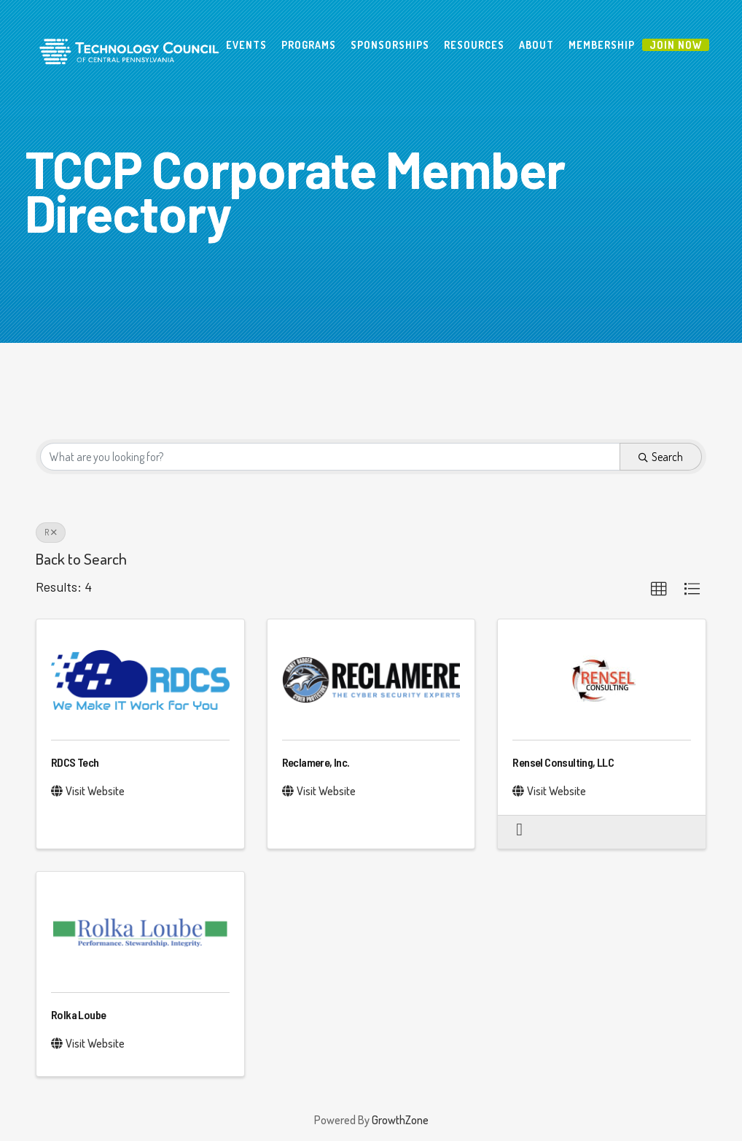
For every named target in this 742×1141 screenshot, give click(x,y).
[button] (658, 589)
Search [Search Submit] (660, 456)
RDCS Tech (75, 762)
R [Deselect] (50, 532)
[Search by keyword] (330, 457)
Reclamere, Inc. (316, 762)
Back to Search (81, 558)
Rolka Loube (78, 1014)
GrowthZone (400, 1120)
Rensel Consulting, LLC (563, 762)
